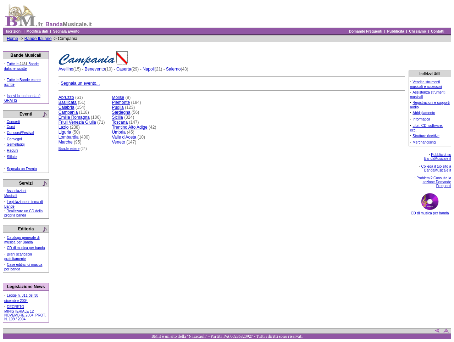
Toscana (120, 122)
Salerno (173, 69)
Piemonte (121, 102)
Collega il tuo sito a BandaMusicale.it (436, 168)
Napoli (149, 69)
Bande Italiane (38, 38)
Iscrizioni (13, 31)
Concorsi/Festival (20, 133)
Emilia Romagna (74, 117)
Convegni (14, 139)
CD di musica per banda (26, 248)
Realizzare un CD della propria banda (23, 213)
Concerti (13, 122)
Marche (66, 142)
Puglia (117, 107)
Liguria (65, 132)
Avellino (66, 69)
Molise (118, 97)
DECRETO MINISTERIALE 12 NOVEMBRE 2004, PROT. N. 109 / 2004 (25, 313)
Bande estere (69, 149)
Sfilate (12, 157)
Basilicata (68, 102)
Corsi (11, 127)
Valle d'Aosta (124, 137)
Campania (68, 112)
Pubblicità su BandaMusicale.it (437, 157)
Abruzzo (66, 97)
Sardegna (121, 112)
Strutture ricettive (426, 136)
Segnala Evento (66, 31)
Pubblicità (395, 31)
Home (12, 38)
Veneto (118, 142)
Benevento (95, 69)
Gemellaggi (16, 144)
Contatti (437, 31)
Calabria (66, 107)
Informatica (421, 119)
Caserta (123, 69)
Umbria (119, 132)
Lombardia (69, 137)
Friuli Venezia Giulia (77, 122)
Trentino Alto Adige (129, 127)
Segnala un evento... (80, 83)
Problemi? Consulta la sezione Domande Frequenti (433, 182)
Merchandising (424, 142)
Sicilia (117, 117)
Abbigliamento (424, 113)
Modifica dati (37, 31)
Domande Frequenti (365, 31)
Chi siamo (417, 31)
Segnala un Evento (22, 169)
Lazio (64, 127)
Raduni (12, 150)
